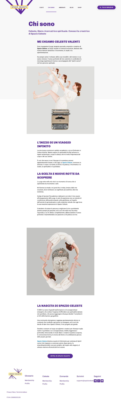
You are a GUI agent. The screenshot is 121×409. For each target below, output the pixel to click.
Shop (79, 7)
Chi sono (51, 7)
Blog (71, 7)
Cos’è (42, 7)
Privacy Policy (11, 392)
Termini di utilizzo (22, 392)
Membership (29, 380)
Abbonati (62, 7)
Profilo (27, 383)
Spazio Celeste (67, 162)
